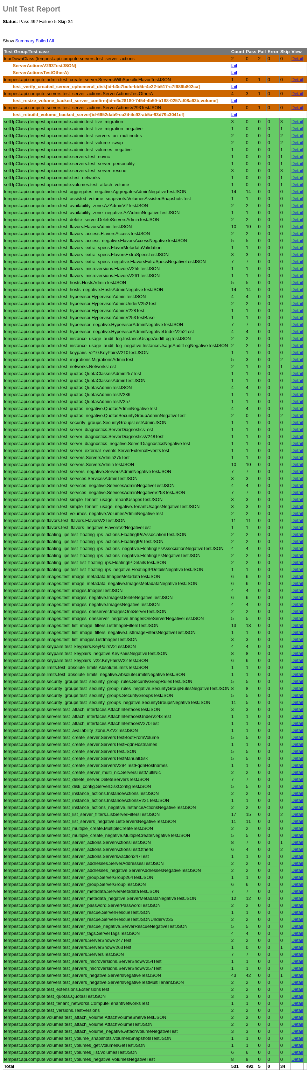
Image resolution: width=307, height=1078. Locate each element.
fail (234, 65)
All (51, 40)
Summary (25, 40)
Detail (297, 58)
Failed (42, 40)
